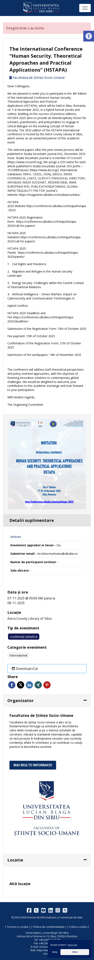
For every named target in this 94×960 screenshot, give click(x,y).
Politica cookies (78, 927)
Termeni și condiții (17, 927)
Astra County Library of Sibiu (29, 618)
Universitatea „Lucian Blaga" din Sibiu (47, 933)
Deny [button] (54, 952)
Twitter (20, 684)
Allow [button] (74, 952)
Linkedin (29, 684)
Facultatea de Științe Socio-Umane (38, 77)
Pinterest (47, 684)
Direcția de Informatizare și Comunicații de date (55, 917)
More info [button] (72, 945)
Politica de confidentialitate (49, 927)
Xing (38, 684)
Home (47, 953)
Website (15, 537)
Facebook (11, 684)
